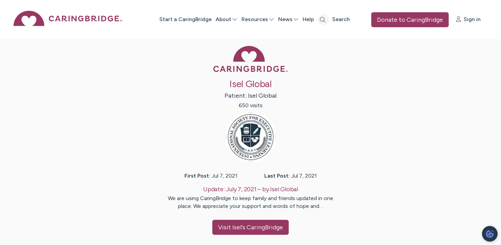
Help (308, 19)
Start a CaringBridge (185, 19)
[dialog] (490, 234)
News (288, 19)
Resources (257, 19)
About (226, 19)
